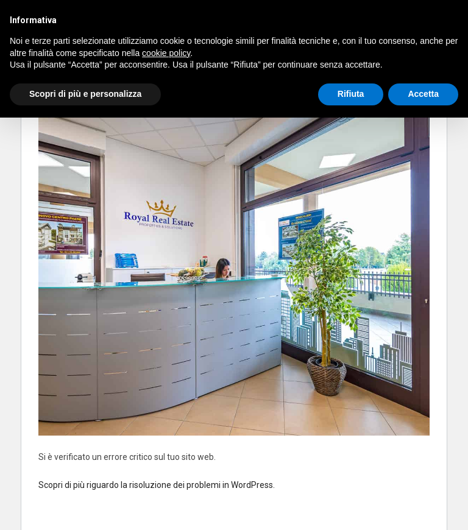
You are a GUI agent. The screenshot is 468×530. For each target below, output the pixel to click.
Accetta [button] (423, 94)
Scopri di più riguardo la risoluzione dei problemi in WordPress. (156, 485)
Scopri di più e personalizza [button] (85, 94)
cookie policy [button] (166, 53)
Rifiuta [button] (351, 94)
